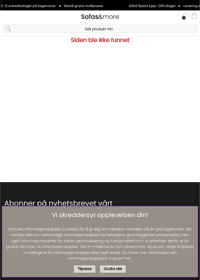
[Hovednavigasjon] (6, 16)
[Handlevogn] (194, 16)
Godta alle (113, 269)
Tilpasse (85, 269)
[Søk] (100, 28)
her (128, 258)
